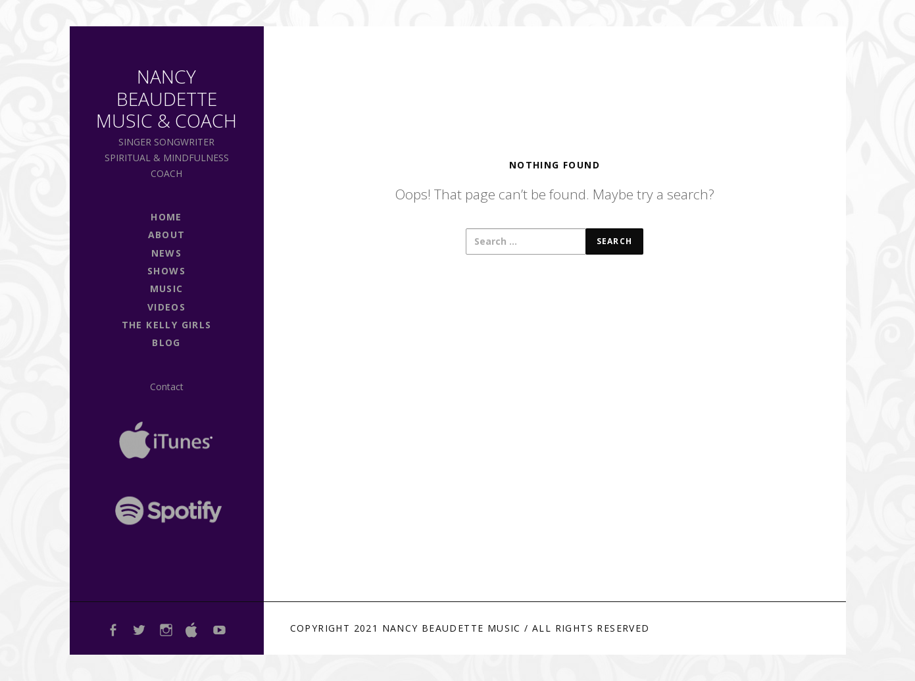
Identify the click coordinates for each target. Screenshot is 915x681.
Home (166, 217)
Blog (166, 342)
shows (166, 271)
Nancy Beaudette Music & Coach (166, 98)
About (166, 234)
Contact (167, 386)
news (166, 253)
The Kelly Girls (167, 324)
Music (167, 288)
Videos (166, 307)
